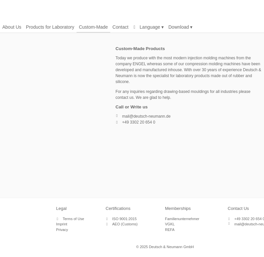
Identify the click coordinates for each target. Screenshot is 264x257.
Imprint (61, 224)
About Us (11, 27)
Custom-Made (93, 27)
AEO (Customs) (125, 224)
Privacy (62, 230)
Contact (120, 27)
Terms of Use (73, 219)
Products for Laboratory (50, 27)
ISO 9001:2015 (124, 219)
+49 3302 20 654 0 (138, 122)
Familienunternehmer (182, 219)
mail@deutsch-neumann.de (146, 116)
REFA (170, 230)
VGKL (170, 224)
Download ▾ (180, 27)
